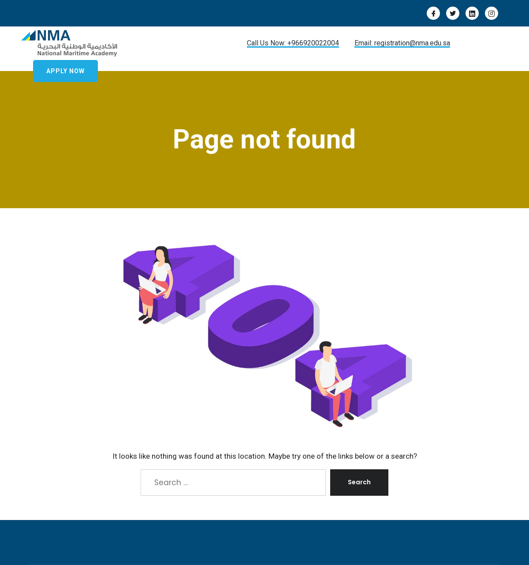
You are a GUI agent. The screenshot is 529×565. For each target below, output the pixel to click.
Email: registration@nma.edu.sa (402, 43)
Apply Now (65, 71)
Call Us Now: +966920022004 (293, 43)
